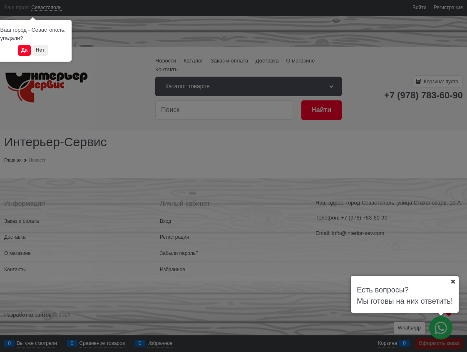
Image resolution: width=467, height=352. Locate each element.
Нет (40, 50)
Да (24, 50)
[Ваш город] (453, 281)
